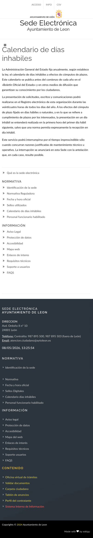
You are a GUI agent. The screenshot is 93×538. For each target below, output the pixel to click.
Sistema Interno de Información (24, 506)
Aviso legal (11, 419)
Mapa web (13, 249)
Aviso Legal (14, 231)
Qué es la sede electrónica (23, 172)
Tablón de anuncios (17, 494)
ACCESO (36, 4)
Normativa (11, 379)
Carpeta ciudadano (16, 489)
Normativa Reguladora (20, 193)
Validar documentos (17, 483)
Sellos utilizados (16, 205)
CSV (59, 4)
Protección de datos (19, 237)
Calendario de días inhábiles (24, 211)
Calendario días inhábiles (20, 396)
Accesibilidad (15, 243)
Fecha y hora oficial (18, 199)
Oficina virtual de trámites (21, 477)
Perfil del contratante (18, 500)
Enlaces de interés (16, 442)
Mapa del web (14, 437)
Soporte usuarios (15, 454)
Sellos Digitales (14, 391)
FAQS (10, 272)
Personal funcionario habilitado (26, 217)
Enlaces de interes (18, 255)
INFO (49, 4)
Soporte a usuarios (18, 266)
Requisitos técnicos (19, 261)
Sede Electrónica (48, 23)
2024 (19, 524)
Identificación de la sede (22, 187)
